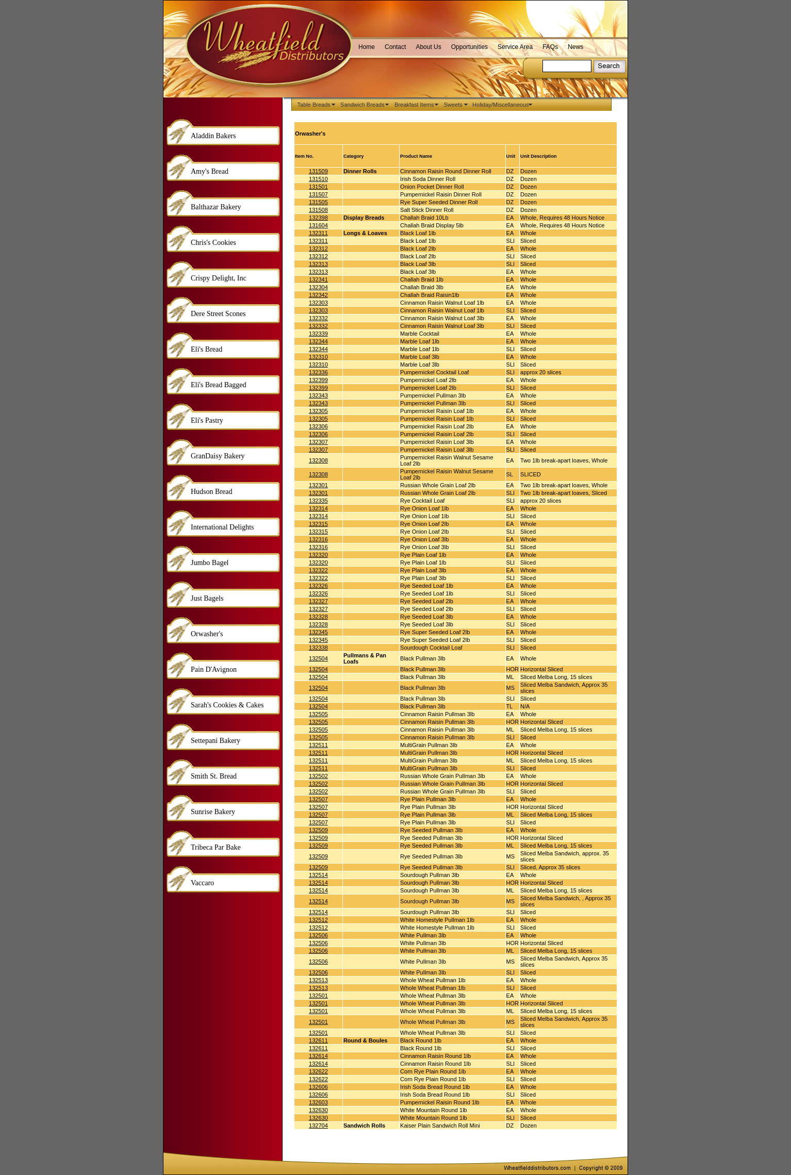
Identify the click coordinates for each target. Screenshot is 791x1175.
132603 (318, 1102)
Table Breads (316, 105)
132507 (318, 799)
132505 (318, 714)
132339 (318, 333)
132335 (318, 501)
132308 (318, 460)
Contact (395, 47)
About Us (428, 47)
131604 (318, 225)
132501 (318, 995)
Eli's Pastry (207, 420)
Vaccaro (202, 883)
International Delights (222, 527)
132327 (318, 601)
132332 (318, 318)
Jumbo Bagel (210, 563)
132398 (318, 217)
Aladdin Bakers (213, 136)
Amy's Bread (209, 171)
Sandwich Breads (364, 105)
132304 (318, 287)
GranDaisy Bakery (218, 456)
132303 (318, 303)
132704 (318, 1125)
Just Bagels (207, 598)
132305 (318, 411)
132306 (318, 426)
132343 (318, 395)
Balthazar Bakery (216, 207)
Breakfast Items (415, 105)
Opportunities (469, 47)
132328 (318, 617)
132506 (318, 935)
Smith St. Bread (214, 776)
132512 (318, 920)
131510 (318, 179)
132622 (318, 1071)
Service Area (515, 47)
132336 (318, 372)
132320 (318, 555)
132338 (318, 647)
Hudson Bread (212, 491)
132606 (318, 1087)
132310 (318, 357)
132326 (318, 586)
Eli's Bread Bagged (218, 385)
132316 (318, 539)
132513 (318, 980)
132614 (318, 1056)
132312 (318, 248)
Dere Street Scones (218, 314)
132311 (318, 233)
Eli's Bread (206, 349)
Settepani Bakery (215, 740)
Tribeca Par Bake (216, 847)
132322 (318, 570)
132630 (318, 1110)
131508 (318, 210)
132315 (318, 524)
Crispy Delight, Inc (218, 278)
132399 (318, 380)
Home (366, 47)
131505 (318, 202)
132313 (318, 264)
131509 (318, 171)
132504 (318, 658)
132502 (318, 776)
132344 (318, 341)
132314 (318, 508)
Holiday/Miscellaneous (502, 105)
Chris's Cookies (213, 242)
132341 (318, 279)
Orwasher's (207, 634)
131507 (318, 194)
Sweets (455, 105)
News (575, 47)
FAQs (550, 47)
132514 (318, 875)
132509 (318, 830)
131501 (318, 187)
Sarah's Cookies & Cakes (227, 705)
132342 (318, 295)
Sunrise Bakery (213, 812)
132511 (318, 745)
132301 (318, 485)
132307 (318, 442)
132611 (318, 1040)
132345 (318, 632)
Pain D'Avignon (214, 669)
